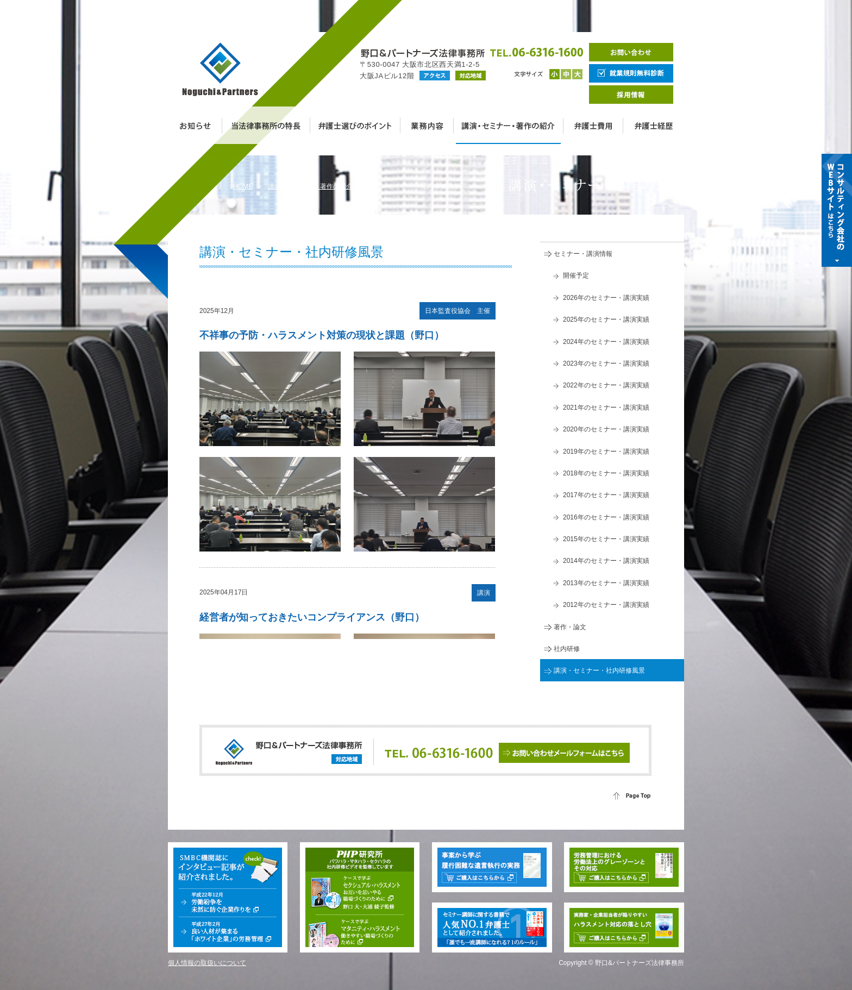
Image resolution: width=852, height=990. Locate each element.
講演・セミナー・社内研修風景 (599, 670)
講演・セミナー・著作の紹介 (310, 186)
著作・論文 (570, 627)
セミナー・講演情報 (583, 254)
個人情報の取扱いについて (207, 963)
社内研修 (567, 649)
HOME (243, 186)
